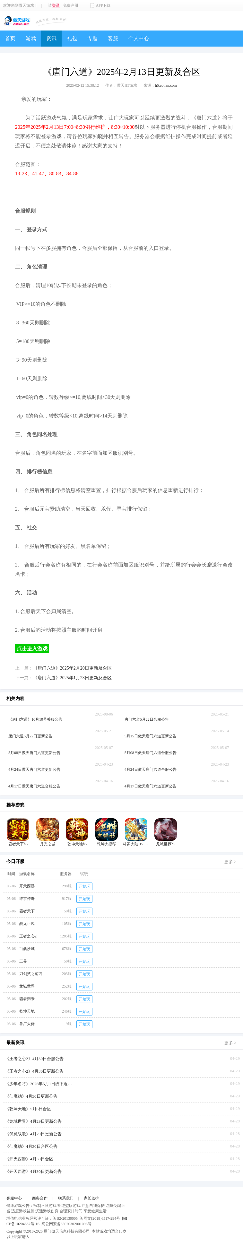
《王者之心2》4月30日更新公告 (34, 1071)
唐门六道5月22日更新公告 (30, 736)
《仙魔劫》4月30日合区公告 (31, 1146)
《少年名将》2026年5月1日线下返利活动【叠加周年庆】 (40, 1083)
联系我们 (66, 1198)
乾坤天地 (27, 1011)
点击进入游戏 (32, 648)
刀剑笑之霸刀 (30, 973)
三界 (23, 961)
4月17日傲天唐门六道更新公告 (151, 786)
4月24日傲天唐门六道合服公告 (151, 769)
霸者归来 (27, 999)
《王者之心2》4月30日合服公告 (34, 1058)
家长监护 (91, 1198)
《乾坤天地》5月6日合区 (28, 1108)
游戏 (31, 38)
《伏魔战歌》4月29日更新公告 (33, 1133)
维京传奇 (27, 898)
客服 (113, 38)
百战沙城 (27, 948)
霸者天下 (27, 911)
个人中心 (138, 38)
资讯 (51, 38)
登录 (56, 5)
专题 (92, 38)
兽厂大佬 (27, 1024)
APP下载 (103, 5)
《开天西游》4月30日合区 (29, 1158)
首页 (10, 38)
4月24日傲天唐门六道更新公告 (34, 769)
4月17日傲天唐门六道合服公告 (34, 786)
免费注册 (70, 5)
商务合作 (40, 1198)
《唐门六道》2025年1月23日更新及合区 (72, 677)
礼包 (72, 38)
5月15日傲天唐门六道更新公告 (151, 736)
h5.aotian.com (166, 85)
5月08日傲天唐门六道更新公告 (34, 753)
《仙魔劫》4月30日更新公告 (31, 1096)
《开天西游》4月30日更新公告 (33, 1171)
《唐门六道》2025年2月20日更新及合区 (72, 668)
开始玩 (84, 886)
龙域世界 (27, 986)
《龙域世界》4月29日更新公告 (33, 1121)
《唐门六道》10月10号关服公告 (35, 719)
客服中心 (14, 1198)
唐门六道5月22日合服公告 (147, 719)
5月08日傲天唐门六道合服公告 (151, 753)
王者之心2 (28, 936)
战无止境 (27, 923)
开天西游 (27, 886)
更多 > (230, 861)
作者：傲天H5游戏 (121, 85)
